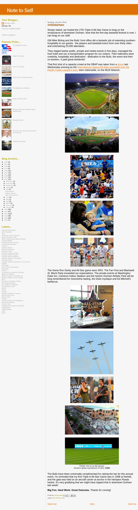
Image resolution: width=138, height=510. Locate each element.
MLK (3, 279)
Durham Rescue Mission (10, 256)
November (9, 183)
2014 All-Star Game (58, 498)
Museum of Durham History (11, 281)
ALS (3, 234)
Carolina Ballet (7, 241)
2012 (6, 211)
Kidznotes (5, 269)
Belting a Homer (10, 193)
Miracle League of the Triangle (12, 277)
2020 (6, 166)
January (9, 207)
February (9, 205)
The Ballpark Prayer (20, 45)
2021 (6, 164)
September (10, 185)
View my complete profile (11, 29)
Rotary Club (6, 297)
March (8, 203)
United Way (6, 307)
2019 (6, 168)
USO (3, 311)
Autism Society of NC (9, 237)
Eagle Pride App (18, 56)
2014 (6, 179)
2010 (6, 216)
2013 (6, 209)
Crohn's (4, 246)
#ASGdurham (9, 191)
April (7, 201)
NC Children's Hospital (10, 284)
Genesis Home (7, 260)
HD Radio (5, 265)
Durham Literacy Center (10, 253)
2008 (6, 220)
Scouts (4, 299)
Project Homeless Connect (11, 293)
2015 (6, 177)
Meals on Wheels (8, 274)
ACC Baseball (7, 232)
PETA (4, 290)
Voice (4, 313)
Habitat (4, 263)
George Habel (9, 23)
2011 (6, 213)
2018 (6, 170)
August (8, 187)
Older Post (132, 504)
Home (92, 504)
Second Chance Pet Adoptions (12, 300)
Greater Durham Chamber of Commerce (16, 262)
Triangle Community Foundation (13, 306)
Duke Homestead (8, 249)
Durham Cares (7, 251)
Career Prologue (18, 66)
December (9, 181)
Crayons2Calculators (9, 244)
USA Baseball (6, 309)
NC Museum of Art (8, 286)
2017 (6, 173)
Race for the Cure (8, 295)
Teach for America (8, 302)
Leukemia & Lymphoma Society (13, 272)
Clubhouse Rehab (19, 141)
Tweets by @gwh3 (8, 35)
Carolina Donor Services (10, 242)
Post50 (4, 292)
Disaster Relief (7, 248)
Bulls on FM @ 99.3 (20, 99)
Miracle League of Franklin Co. (12, 276)
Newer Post (51, 504)
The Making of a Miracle (21, 88)
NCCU (4, 288)
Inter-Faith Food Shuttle (10, 267)
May (7, 199)
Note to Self (20, 10)
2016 (6, 175)
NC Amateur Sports (8, 283)
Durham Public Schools (10, 255)
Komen (4, 270)
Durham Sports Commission (12, 258)
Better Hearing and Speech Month (14, 239)
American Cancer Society (11, 235)
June (8, 197)
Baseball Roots (18, 120)
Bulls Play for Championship (23, 77)
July (7, 189)
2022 (6, 162)
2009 (6, 218)
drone (120, 64)
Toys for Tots (6, 304)
